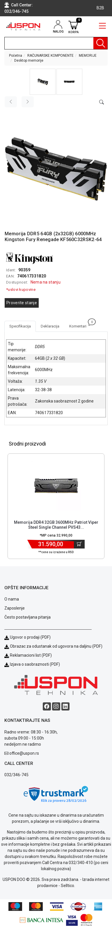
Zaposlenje (14, 608)
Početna (15, 56)
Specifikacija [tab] (20, 326)
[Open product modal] (101, 102)
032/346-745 (16, 11)
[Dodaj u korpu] (79, 544)
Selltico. (68, 885)
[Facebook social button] (47, 706)
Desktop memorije (28, 60)
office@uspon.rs (24, 753)
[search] (56, 43)
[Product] (56, 486)
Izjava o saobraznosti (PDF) (35, 664)
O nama (11, 599)
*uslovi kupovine (20, 289)
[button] (43, 82)
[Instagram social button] (56, 706)
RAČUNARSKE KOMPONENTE (50, 56)
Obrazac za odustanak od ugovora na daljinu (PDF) (56, 646)
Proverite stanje (21, 302)
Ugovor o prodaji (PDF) (27, 637)
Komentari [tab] (80, 324)
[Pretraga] (100, 43)
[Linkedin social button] (65, 706)
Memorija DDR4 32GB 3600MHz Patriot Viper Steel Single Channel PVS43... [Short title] (56, 525)
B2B (100, 8)
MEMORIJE (88, 56)
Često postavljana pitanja (27, 617)
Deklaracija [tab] (50, 326)
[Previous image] (11, 101)
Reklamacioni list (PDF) (28, 655)
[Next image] (28, 101)
